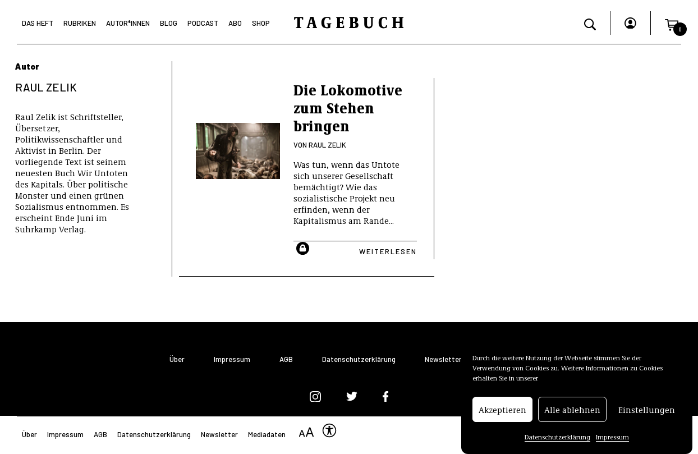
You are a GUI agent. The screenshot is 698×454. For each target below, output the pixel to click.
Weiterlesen (388, 251)
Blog (168, 23)
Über (177, 359)
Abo (235, 23)
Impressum (612, 437)
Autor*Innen (128, 23)
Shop (261, 23)
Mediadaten (267, 434)
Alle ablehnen (572, 410)
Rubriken (79, 23)
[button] (671, 23)
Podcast (202, 23)
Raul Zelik (327, 144)
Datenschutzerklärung (557, 437)
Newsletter (443, 359)
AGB (286, 359)
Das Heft (37, 23)
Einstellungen (646, 410)
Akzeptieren (502, 410)
